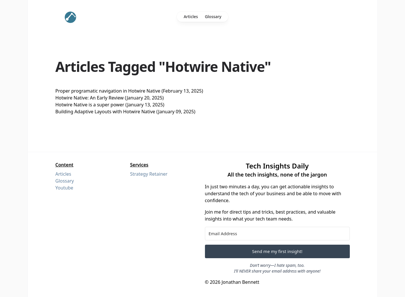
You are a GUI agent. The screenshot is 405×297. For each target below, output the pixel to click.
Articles (191, 16)
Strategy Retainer (149, 174)
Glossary (213, 16)
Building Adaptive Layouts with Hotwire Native (105, 111)
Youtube (64, 188)
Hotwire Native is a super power (89, 104)
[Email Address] (277, 233)
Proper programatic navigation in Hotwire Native (107, 91)
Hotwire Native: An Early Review (89, 98)
